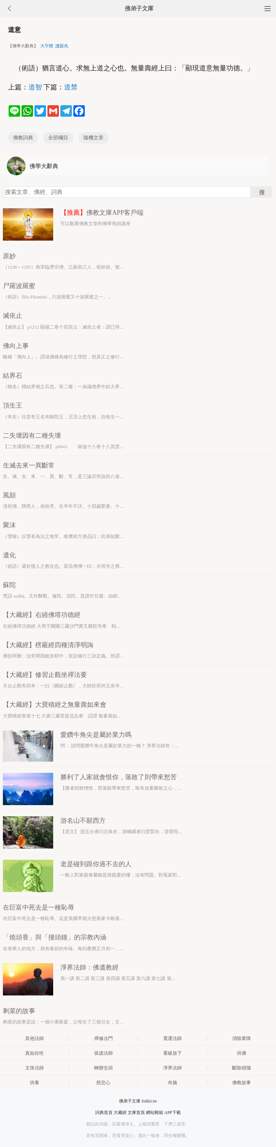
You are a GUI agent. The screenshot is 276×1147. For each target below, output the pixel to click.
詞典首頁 (103, 1112)
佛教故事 (241, 1082)
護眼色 (61, 45)
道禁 (71, 87)
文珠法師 (34, 1067)
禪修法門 (103, 1038)
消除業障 (241, 1038)
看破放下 (172, 1053)
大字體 (46, 45)
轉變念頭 (103, 1067)
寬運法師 (172, 1038)
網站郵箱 (154, 1112)
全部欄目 (58, 137)
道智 (35, 87)
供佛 (241, 1053)
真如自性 (34, 1053)
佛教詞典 (23, 137)
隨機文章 (93, 137)
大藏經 (120, 1112)
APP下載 (172, 1112)
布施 (172, 1082)
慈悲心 (103, 1082)
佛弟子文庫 (139, 8)
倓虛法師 (103, 1053)
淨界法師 (172, 1067)
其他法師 (34, 1038)
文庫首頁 (136, 1112)
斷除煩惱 (241, 1067)
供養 (34, 1082)
